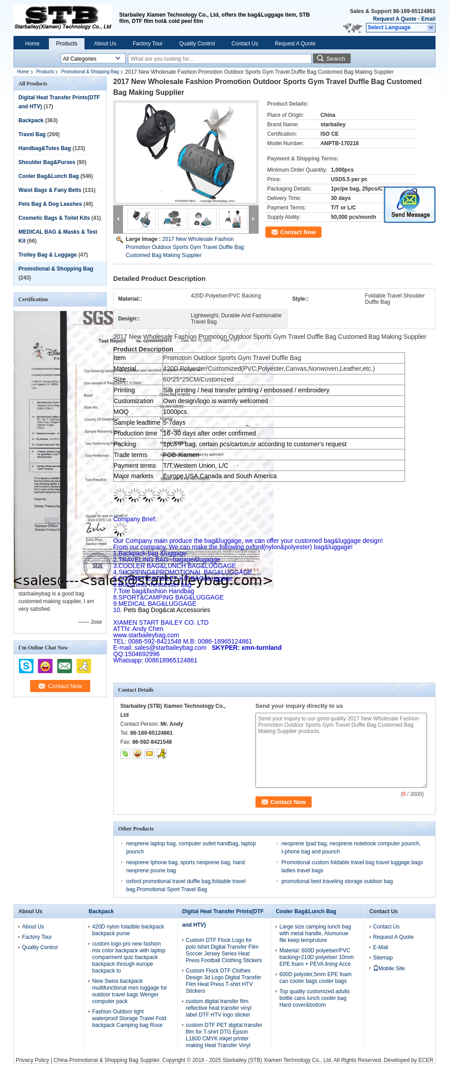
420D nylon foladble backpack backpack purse (128, 930)
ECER (425, 1060)
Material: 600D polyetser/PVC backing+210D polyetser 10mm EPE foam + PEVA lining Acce (316, 957)
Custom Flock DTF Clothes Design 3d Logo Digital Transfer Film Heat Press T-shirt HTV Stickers (223, 981)
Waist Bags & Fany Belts (49, 190)
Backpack (31, 120)
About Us (105, 43)
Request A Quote (394, 19)
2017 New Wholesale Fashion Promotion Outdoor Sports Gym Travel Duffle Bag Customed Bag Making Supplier (185, 247)
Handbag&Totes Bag (44, 148)
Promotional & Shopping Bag (90, 71)
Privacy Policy (32, 1060)
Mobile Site (389, 968)
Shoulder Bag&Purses (46, 162)
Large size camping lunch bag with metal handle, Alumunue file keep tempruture (315, 933)
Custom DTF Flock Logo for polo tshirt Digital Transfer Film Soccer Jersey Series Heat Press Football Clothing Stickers (224, 950)
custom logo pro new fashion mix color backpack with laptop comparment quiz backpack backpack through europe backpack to (128, 957)
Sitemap (383, 958)
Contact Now (298, 232)
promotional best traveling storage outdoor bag (337, 881)
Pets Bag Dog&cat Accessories (161, 609)
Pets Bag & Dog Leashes (50, 204)
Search (335, 58)
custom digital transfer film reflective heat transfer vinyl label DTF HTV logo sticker (218, 1008)
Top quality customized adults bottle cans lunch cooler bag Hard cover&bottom (314, 998)
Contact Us (245, 43)
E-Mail (380, 947)
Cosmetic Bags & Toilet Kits (54, 218)
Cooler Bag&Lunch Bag (48, 176)
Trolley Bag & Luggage (47, 255)
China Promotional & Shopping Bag (95, 1060)
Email (428, 19)
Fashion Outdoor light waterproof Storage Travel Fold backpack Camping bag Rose (129, 1018)
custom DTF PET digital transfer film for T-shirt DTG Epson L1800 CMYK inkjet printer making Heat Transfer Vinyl (224, 1035)
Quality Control (197, 43)
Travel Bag (32, 134)
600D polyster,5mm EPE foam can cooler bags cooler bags (315, 977)
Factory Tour (148, 43)
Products (66, 43)
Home (32, 43)
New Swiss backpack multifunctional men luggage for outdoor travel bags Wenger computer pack (129, 991)
